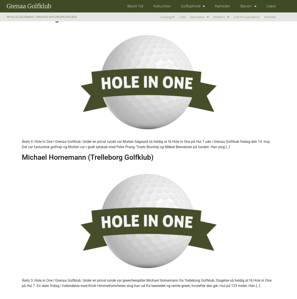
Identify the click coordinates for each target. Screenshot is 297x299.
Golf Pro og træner (247, 17)
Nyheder (222, 6)
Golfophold (193, 6)
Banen (248, 6)
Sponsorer (199, 17)
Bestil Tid (135, 6)
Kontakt (270, 17)
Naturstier (162, 6)
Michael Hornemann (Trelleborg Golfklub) (88, 157)
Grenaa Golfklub (29, 6)
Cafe (182, 17)
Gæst (271, 6)
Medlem (221, 17)
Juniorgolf (167, 17)
